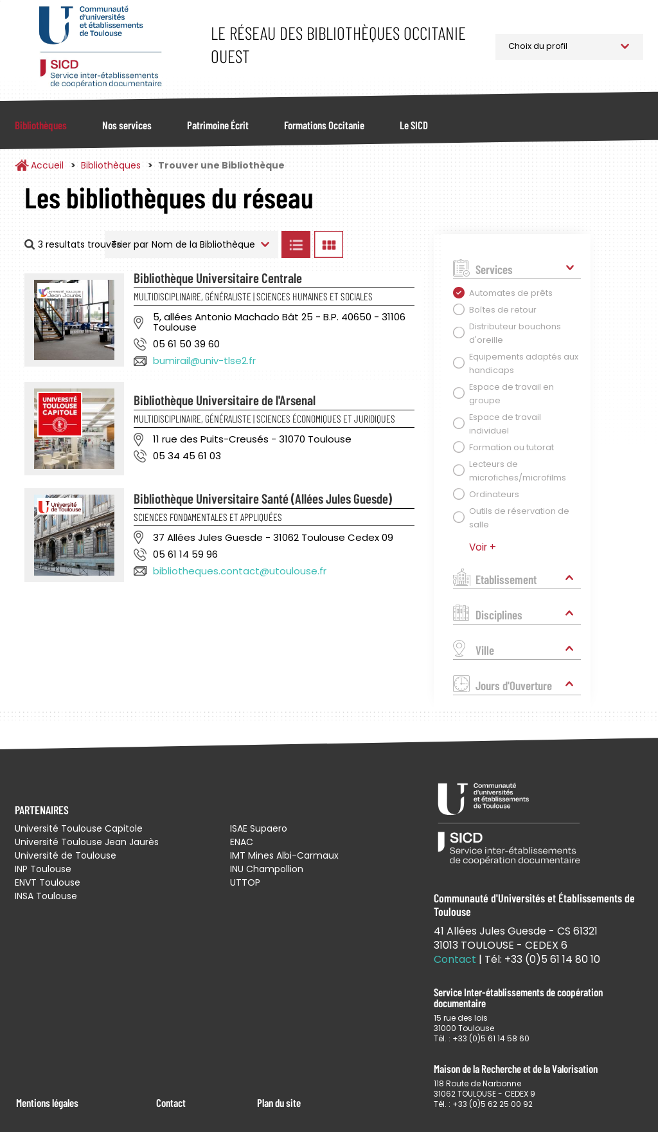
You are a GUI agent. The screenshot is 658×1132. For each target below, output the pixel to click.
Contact (171, 1102)
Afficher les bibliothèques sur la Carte (385, 244)
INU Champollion (266, 869)
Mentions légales (47, 1102)
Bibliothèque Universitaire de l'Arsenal (225, 400)
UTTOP (245, 882)
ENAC (241, 841)
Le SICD (414, 124)
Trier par (129, 244)
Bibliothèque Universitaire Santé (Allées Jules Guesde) (263, 498)
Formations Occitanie (324, 124)
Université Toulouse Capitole (79, 828)
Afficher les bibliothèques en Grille (329, 244)
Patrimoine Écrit (218, 124)
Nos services (127, 124)
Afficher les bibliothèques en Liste (296, 244)
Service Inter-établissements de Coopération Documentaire (100, 46)
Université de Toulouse (65, 855)
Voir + (482, 547)
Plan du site (279, 1102)
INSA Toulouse (46, 896)
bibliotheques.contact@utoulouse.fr (239, 571)
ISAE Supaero (258, 828)
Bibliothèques (41, 124)
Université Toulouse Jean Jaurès (87, 841)
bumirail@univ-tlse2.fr (204, 360)
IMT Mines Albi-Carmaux (284, 855)
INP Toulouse (43, 869)
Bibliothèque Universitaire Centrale (218, 277)
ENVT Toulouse (47, 882)
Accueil (47, 165)
